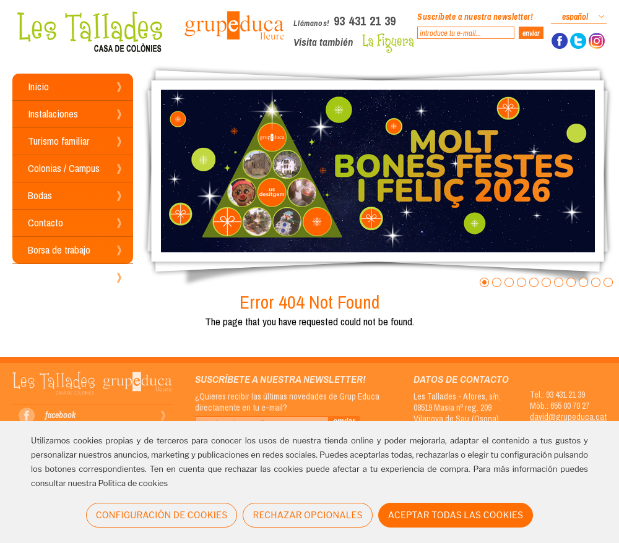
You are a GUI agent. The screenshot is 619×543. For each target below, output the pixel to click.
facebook (60, 415)
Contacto (45, 222)
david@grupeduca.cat (568, 416)
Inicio (38, 86)
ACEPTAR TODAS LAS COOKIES (456, 515)
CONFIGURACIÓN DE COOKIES (162, 515)
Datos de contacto (461, 379)
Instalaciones (53, 113)
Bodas (40, 195)
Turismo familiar (58, 141)
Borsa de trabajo (59, 249)
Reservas (46, 277)
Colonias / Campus (64, 168)
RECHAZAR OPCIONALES (307, 515)
